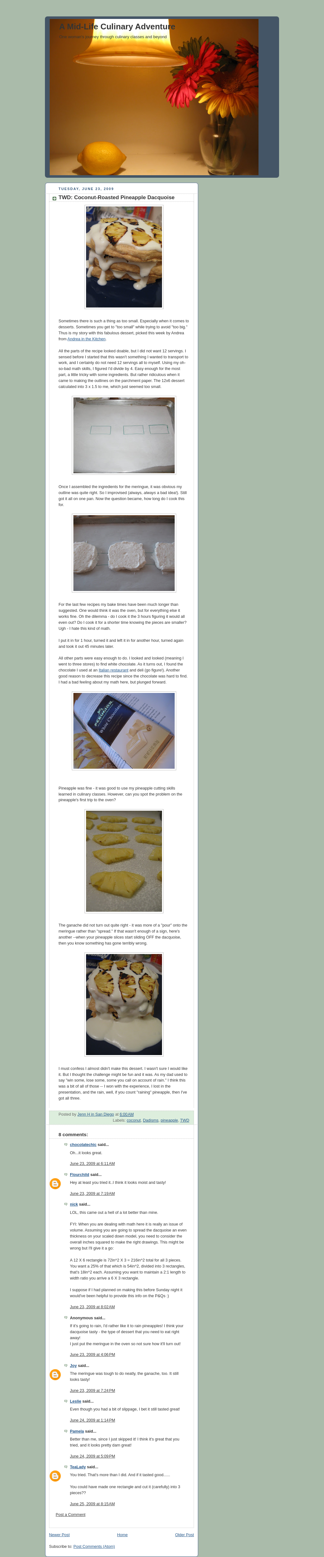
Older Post (184, 1535)
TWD (184, 1120)
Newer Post (59, 1535)
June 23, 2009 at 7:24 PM (92, 1390)
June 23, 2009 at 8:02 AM (92, 1307)
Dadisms (151, 1120)
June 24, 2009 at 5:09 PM (92, 1456)
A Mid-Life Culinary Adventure (117, 26)
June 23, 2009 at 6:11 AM (92, 1163)
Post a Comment (70, 1514)
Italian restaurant (113, 670)
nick (74, 1204)
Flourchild (79, 1174)
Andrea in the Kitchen (86, 339)
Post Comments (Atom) (94, 1546)
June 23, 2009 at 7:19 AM (92, 1193)
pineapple (169, 1120)
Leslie (75, 1401)
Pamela (77, 1431)
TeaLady (78, 1467)
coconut (134, 1120)
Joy (73, 1365)
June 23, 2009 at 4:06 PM (92, 1354)
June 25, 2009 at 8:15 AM (92, 1504)
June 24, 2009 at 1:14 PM (92, 1420)
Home (122, 1535)
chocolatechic (83, 1144)
